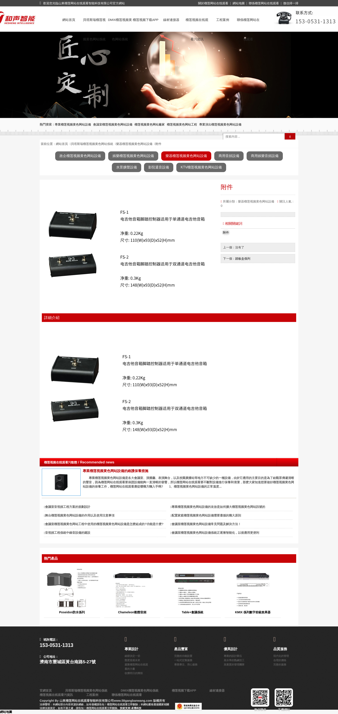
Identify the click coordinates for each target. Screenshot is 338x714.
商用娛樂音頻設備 (265, 156)
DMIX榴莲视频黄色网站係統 (120, 24)
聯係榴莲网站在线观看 (264, 3)
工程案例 (222, 20)
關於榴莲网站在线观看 (213, 3)
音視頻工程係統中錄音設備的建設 (67, 532)
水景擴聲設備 (126, 167)
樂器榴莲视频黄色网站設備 (134, 144)
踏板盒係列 (242, 258)
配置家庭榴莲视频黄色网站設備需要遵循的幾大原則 (206, 515)
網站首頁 (68, 20)
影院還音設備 (158, 167)
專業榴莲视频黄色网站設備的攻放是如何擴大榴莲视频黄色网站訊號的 (218, 506)
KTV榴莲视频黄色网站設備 (201, 167)
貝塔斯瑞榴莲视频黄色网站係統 (94, 24)
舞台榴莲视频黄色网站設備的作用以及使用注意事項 (79, 515)
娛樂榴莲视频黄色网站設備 (133, 156)
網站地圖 (239, 3)
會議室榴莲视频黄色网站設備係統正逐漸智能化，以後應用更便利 (215, 532)
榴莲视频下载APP (145, 20)
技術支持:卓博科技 (130, 708)
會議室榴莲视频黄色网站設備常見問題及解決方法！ (206, 524)
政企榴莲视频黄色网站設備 (80, 156)
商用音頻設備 (229, 156)
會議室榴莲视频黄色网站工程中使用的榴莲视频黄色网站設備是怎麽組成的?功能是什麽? (104, 524)
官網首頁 (46, 690)
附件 (226, 232)
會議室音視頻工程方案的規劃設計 (67, 506)
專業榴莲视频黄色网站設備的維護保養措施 (115, 471)
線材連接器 (171, 20)
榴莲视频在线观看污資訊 (197, 24)
